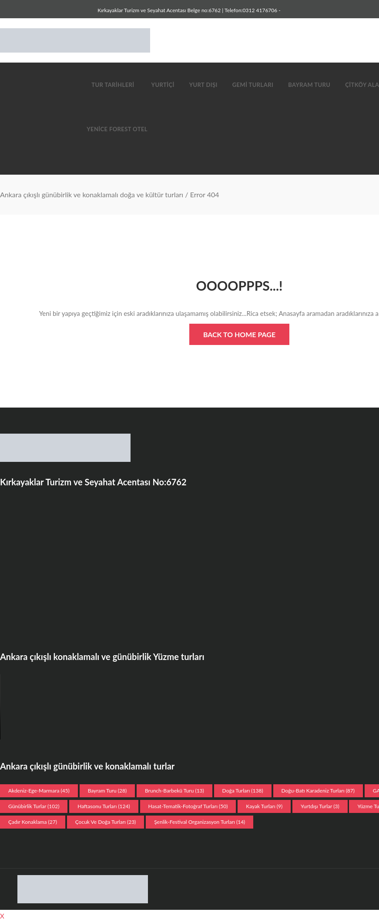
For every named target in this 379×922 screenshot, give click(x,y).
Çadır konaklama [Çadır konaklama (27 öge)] (32, 822)
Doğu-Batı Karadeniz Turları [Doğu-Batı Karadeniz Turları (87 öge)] (318, 790)
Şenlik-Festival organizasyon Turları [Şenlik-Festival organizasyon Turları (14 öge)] (199, 822)
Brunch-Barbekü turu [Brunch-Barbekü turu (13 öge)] (174, 790)
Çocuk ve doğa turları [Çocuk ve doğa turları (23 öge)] (105, 822)
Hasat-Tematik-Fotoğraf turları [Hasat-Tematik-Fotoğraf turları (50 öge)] (188, 806)
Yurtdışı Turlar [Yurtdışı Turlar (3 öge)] (320, 806)
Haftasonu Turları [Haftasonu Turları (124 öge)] (103, 806)
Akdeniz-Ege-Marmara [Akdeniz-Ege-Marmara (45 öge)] (39, 790)
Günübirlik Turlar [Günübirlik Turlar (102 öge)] (33, 806)
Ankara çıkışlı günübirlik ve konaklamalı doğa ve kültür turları (91, 194)
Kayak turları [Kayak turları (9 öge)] (264, 806)
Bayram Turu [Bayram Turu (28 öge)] (107, 790)
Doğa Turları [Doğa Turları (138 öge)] (242, 790)
